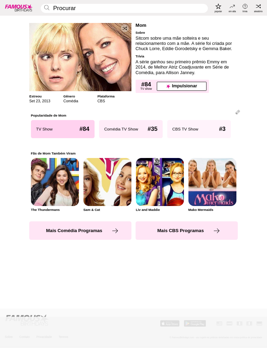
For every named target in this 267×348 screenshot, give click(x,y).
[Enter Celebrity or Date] (124, 8)
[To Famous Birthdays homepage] (19, 7)
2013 (46, 101)
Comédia (70, 101)
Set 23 (34, 101)
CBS (101, 101)
